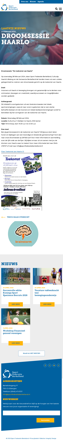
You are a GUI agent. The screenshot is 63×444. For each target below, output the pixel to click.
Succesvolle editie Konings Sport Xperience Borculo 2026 (15, 292)
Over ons (24, 2)
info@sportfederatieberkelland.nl (16, 394)
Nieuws (33, 2)
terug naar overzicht (18, 217)
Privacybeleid (34, 438)
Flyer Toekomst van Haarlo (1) (12, 151)
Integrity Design (51, 438)
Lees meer (16, 304)
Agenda (41, 2)
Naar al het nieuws (31, 353)
